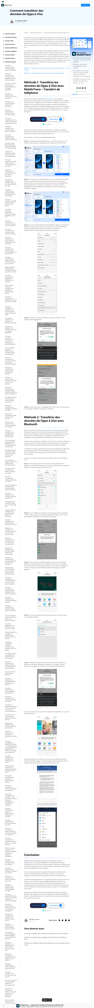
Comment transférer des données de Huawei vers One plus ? (11, 489)
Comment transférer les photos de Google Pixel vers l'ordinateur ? (10, 643)
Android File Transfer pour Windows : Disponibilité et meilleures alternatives (9, 39)
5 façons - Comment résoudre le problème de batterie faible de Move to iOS (10, 410)
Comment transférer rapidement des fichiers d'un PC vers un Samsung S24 (10, 879)
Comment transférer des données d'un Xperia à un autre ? (10, 526)
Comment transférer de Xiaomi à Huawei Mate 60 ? (10, 772)
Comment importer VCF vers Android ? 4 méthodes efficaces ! (10, 663)
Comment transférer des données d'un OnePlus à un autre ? (10, 480)
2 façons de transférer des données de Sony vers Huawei (10, 517)
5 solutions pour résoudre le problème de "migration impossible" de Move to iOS (10, 399)
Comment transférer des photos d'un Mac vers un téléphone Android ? (10, 818)
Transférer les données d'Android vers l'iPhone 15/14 (10, 745)
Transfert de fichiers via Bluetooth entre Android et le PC (11, 152)
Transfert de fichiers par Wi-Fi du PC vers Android (11, 79)
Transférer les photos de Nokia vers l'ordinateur (10, 210)
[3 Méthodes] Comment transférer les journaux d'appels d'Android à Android (11, 682)
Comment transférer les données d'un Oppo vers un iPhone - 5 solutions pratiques (11, 258)
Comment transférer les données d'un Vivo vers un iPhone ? (10, 595)
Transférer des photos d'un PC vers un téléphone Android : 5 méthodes (11, 219)
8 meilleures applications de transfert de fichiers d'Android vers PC (11, 102)
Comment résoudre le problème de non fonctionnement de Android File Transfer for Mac (10, 838)
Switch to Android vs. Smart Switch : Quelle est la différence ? (10, 278)
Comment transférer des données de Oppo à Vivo (11, 562)
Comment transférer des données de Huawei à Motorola (11, 554)
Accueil (26, 32)
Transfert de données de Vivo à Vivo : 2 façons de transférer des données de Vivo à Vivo (10, 269)
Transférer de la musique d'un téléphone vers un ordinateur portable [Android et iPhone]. (11, 182)
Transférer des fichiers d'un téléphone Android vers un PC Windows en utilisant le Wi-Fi (10, 143)
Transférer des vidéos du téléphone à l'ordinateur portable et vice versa (9, 247)
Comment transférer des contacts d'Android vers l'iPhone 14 (10, 295)
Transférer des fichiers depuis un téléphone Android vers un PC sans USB (10, 71)
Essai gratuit (38, 119)
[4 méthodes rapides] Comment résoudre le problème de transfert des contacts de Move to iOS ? (10, 375)
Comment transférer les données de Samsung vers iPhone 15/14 (9, 753)
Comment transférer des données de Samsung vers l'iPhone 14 (9, 318)
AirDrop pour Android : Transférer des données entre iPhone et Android (11, 924)
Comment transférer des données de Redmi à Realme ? (10, 623)
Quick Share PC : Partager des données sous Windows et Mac (10, 899)
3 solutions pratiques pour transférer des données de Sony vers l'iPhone (10, 499)
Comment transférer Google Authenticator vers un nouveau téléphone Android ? (10, 653)
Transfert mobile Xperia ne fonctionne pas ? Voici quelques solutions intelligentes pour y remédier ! (10, 460)
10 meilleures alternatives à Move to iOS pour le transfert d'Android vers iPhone (10, 438)
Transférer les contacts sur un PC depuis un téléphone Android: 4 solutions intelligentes (10, 161)
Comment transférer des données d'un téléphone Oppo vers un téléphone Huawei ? (10, 544)
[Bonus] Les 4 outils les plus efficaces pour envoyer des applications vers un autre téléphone (11, 672)
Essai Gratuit (85, 5)
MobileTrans (49, 99)
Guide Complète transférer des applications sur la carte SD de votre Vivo (10, 633)
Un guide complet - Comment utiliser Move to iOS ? (10, 337)
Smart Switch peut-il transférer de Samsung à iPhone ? (11, 906)
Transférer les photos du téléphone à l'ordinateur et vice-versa (11, 202)
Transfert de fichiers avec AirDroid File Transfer (11, 226)
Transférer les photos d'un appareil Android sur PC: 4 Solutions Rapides (10, 172)
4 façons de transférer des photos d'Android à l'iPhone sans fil (10, 726)
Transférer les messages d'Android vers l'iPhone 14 (11, 309)
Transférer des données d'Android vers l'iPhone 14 (10, 302)
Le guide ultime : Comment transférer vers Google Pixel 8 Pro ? (11, 780)
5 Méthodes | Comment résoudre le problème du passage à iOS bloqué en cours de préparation (10, 387)
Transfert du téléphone (36, 32)
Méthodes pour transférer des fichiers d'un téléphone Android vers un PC (10, 133)
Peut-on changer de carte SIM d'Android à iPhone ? (11, 690)
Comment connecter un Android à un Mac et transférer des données (10, 808)
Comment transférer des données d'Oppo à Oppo (10, 570)
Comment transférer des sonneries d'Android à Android (11, 698)
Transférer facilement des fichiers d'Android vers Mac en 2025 (10, 932)
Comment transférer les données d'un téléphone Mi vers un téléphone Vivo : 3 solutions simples (10, 605)
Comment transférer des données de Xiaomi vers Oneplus (10, 471)
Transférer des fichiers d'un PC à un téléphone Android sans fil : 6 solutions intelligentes (10, 51)
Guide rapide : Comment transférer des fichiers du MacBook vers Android (9, 949)
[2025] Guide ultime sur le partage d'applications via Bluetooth (11, 419)
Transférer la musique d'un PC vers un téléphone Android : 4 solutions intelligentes (10, 236)
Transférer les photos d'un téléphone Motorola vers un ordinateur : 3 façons (11, 192)
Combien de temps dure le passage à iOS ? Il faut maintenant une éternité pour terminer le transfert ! (10, 347)
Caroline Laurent (22, 21)
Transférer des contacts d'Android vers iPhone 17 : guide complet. (10, 998)
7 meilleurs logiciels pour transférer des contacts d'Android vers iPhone (10, 970)
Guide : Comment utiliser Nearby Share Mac (10, 940)
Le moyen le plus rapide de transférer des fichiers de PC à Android (11, 87)
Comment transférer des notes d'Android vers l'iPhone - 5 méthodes (9, 717)
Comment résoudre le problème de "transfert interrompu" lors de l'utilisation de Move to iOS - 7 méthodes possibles (11, 361)
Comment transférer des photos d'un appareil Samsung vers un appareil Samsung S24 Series (10, 867)
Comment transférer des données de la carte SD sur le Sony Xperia (11, 509)
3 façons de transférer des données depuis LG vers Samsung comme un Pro (47, 944)
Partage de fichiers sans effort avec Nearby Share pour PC (10, 856)
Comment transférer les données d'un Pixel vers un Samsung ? (10, 534)
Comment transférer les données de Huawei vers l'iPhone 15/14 (11, 287)
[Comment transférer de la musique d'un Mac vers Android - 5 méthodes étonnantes (10, 448)
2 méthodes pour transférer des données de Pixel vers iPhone (10, 587)
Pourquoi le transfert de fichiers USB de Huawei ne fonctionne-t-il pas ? (11, 763)
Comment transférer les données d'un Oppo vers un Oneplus (11, 579)
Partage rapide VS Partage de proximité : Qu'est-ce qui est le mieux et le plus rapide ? (10, 847)
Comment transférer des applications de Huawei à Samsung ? (10, 428)
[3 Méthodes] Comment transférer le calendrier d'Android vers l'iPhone (9, 736)
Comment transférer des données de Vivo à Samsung (10, 615)
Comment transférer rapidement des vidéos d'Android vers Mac (10, 980)
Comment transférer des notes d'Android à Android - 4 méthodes (10, 707)
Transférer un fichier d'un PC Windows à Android (11, 94)
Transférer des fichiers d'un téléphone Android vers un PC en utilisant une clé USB (10, 122)
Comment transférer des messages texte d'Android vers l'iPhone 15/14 (45, 938)
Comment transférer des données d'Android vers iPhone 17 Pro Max (10, 989)
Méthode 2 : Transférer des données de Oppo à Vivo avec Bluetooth (44, 73)
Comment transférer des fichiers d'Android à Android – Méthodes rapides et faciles (10, 960)
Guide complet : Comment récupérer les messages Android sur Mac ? (10, 828)
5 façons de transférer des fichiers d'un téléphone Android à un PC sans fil (10, 61)
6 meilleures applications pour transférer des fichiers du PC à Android (10, 111)
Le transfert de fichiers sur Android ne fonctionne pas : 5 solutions (11, 789)
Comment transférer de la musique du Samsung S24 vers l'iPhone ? (10, 890)
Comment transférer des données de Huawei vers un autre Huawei (46, 933)
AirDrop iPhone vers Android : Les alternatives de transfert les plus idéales (11, 915)
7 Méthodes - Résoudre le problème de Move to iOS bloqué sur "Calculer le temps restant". (10, 328)
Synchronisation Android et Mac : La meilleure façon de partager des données (10, 798)
